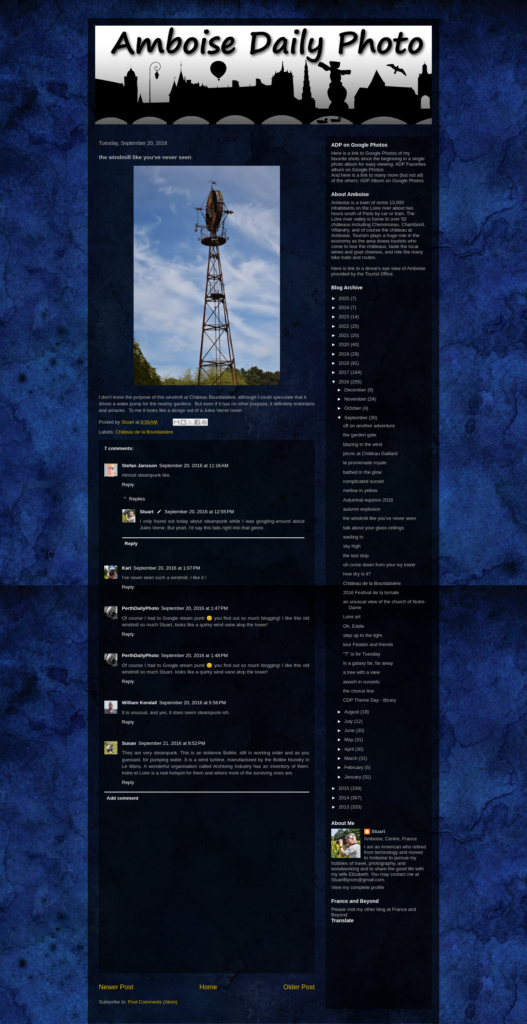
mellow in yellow (360, 490)
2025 (345, 298)
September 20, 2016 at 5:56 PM (192, 702)
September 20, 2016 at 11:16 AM (193, 465)
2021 (345, 335)
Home (208, 987)
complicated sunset (363, 481)
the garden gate (359, 435)
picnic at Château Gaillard (370, 453)
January (353, 777)
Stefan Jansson (139, 465)
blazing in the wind (362, 444)
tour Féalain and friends (368, 644)
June (350, 730)
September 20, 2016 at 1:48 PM (194, 655)
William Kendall (139, 702)
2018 (345, 363)
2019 (345, 354)
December (356, 390)
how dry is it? (357, 574)
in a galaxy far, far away (368, 663)
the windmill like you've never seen (379, 518)
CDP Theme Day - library (369, 700)
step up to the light (362, 635)
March (351, 758)
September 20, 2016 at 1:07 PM (166, 568)
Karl (126, 568)
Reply (128, 484)
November (356, 399)
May (349, 739)
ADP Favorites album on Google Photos (378, 166)
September (356, 417)
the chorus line (358, 691)
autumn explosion (361, 509)
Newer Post (116, 987)
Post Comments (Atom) (152, 1002)
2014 (345, 797)
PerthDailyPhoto (140, 608)
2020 (345, 344)
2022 (345, 326)
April (349, 749)
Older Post (299, 987)
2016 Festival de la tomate (371, 592)
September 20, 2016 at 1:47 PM (194, 608)
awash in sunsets (361, 681)
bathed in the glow (362, 472)
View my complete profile (357, 887)
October (353, 408)
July (349, 721)
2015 (345, 788)
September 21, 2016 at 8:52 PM (171, 743)
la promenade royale (364, 462)
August (352, 711)
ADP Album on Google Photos (392, 180)
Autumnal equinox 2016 (368, 500)
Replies (137, 499)
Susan (129, 743)
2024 (345, 307)
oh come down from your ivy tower (379, 564)
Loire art (351, 616)
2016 (345, 382)
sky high (351, 546)
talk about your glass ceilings (373, 527)
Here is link (343, 268)
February (354, 767)
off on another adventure (369, 425)
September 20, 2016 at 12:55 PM (199, 511)
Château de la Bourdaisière (144, 432)
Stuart (147, 511)
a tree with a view (361, 672)
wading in (353, 537)
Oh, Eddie (353, 626)
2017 (345, 372)
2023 (345, 316)
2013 (345, 807)
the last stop (356, 555)
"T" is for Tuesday (361, 654)
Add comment (123, 798)
